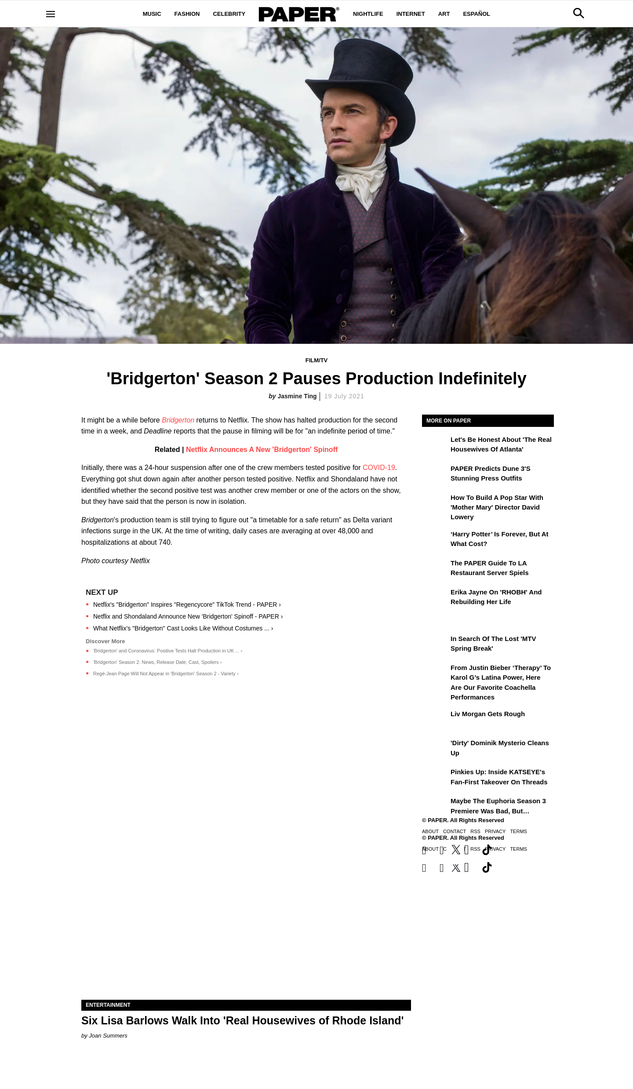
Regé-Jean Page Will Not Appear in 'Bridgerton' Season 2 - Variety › (166, 673)
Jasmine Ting (296, 396)
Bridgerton (178, 420)
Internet (411, 14)
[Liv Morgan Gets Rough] (435, 720)
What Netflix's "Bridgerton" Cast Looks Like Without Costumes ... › (183, 628)
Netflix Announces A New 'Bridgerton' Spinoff (262, 449)
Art (444, 14)
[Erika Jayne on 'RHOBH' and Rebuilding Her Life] (435, 598)
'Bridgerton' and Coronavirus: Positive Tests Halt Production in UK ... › (167, 650)
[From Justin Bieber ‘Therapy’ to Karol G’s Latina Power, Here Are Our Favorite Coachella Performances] (435, 674)
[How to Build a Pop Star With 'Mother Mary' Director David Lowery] (435, 504)
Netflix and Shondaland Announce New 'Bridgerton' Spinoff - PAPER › (188, 616)
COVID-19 (379, 467)
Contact (454, 831)
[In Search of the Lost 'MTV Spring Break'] (435, 645)
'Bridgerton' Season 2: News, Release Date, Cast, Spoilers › (157, 662)
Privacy (495, 831)
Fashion (187, 14)
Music (152, 14)
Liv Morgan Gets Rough (488, 714)
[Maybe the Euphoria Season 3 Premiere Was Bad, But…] (435, 807)
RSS (475, 831)
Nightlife (368, 14)
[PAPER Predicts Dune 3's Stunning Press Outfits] (435, 475)
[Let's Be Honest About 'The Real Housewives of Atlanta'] (435, 446)
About (430, 831)
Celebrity (229, 14)
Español (476, 14)
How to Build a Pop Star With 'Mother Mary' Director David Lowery (497, 507)
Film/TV (317, 360)
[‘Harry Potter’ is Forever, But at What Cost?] (435, 540)
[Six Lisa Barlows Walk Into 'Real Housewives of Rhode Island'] (246, 917)
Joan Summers (108, 1035)
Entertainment (108, 1005)
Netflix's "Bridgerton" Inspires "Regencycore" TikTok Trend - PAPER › (187, 604)
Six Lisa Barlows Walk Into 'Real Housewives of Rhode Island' (242, 1020)
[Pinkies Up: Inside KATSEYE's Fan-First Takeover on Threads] (435, 778)
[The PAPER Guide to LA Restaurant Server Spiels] (435, 569)
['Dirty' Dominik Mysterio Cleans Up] (435, 749)
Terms (518, 831)
